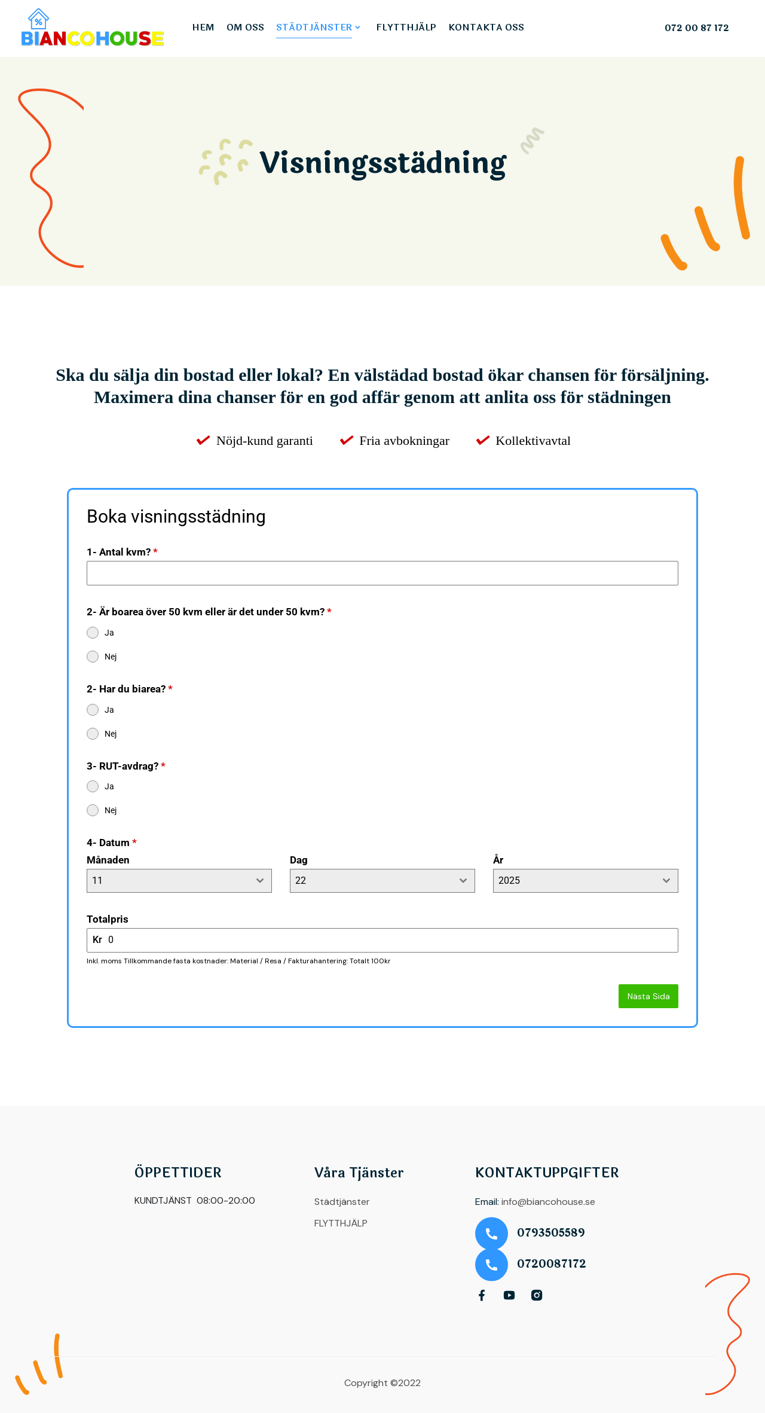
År (498, 860)
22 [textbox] (300, 880)
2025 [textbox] (509, 880)
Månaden (108, 860)
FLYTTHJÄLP (406, 28)
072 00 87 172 (697, 28)
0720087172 (551, 1264)
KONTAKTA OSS (486, 28)
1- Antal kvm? (122, 552)
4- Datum (112, 843)
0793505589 (551, 1233)
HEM (203, 28)
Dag (299, 860)
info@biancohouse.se (548, 1201)
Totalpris (107, 919)
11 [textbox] (97, 880)
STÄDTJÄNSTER (314, 28)
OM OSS (245, 28)
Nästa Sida (649, 996)
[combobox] (179, 881)
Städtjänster (342, 1201)
